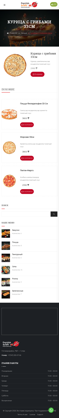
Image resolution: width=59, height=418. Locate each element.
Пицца (24, 33)
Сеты (14, 267)
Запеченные (17, 291)
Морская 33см (27, 137)
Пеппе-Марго (27, 170)
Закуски (15, 230)
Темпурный (17, 254)
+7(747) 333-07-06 (14, 355)
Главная (12, 33)
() (53, 4)
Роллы (15, 279)
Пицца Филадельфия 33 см (34, 104)
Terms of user (22, 414)
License (32, 414)
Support (40, 414)
